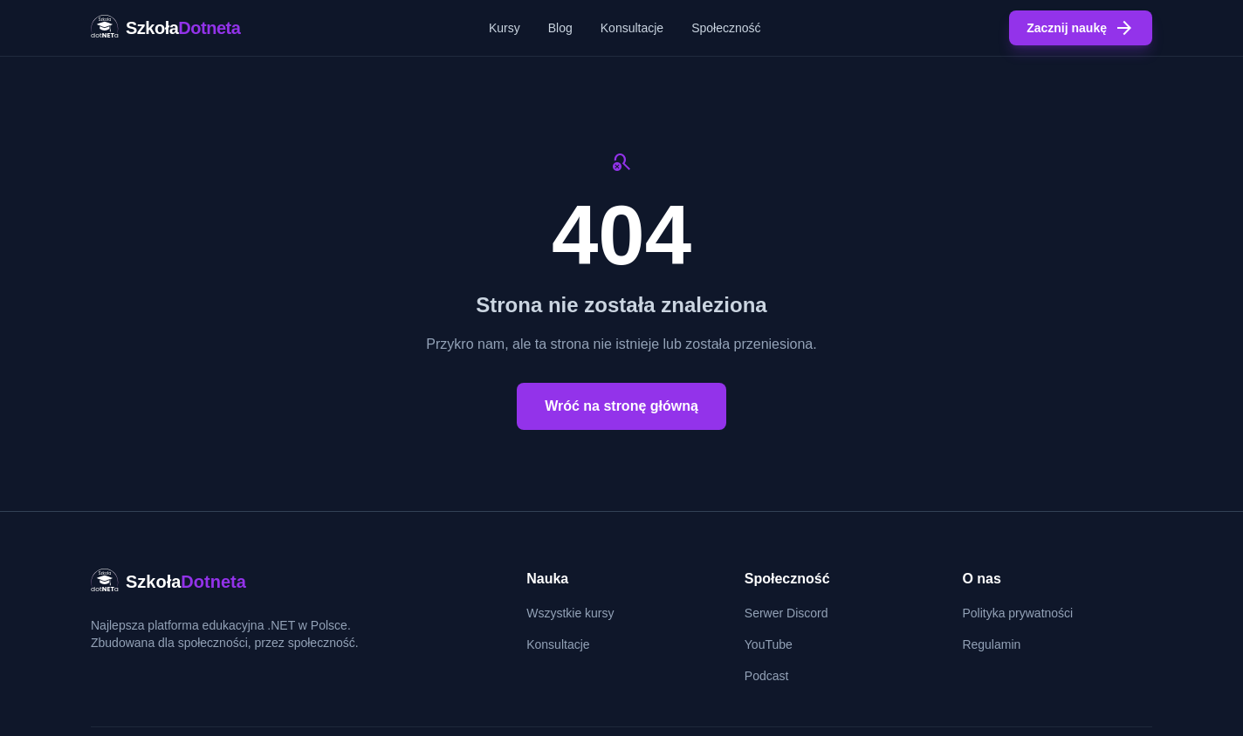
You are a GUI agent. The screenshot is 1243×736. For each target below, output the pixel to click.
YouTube (769, 644)
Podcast (767, 676)
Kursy (504, 28)
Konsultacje (632, 28)
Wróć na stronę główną (621, 406)
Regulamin (991, 644)
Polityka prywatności (1017, 613)
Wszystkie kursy (570, 613)
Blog (560, 28)
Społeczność (725, 28)
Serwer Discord (786, 613)
